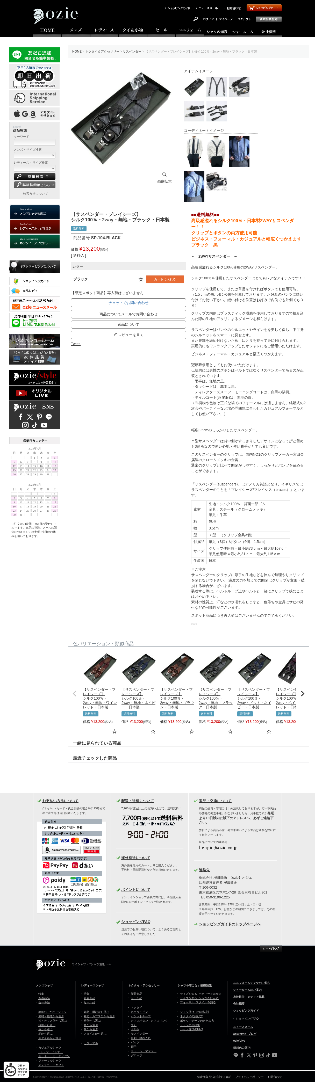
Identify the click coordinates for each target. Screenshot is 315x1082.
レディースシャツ (92, 985)
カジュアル (91, 1043)
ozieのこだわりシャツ (52, 1011)
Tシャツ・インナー (50, 1052)
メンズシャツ (44, 985)
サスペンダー (132, 51)
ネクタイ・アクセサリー (144, 985)
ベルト (135, 1029)
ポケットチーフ (141, 1016)
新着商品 (44, 998)
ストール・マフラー (143, 1050)
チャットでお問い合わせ (128, 303)
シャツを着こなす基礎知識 (194, 985)
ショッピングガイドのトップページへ (230, 924)
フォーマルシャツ (49, 1060)
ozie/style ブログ (244, 1033)
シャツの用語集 (190, 1025)
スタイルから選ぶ (49, 1038)
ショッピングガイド (246, 1010)
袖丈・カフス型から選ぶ (99, 1016)
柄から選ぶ (45, 1033)
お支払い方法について (60, 801)
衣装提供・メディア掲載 (248, 996)
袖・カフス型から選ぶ (52, 1020)
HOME (77, 51)
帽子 (134, 1046)
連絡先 (204, 870)
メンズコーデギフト (51, 1064)
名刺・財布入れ (141, 1038)
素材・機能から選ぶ (51, 1016)
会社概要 (239, 1003)
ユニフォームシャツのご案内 (251, 982)
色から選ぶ (45, 1029)
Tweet (76, 344)
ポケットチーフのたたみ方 (197, 1020)
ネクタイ (136, 1007)
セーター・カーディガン (54, 1056)
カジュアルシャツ (49, 1047)
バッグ (135, 1042)
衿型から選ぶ (46, 1025)
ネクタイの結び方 (191, 1016)
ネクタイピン (139, 1011)
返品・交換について (215, 801)
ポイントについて (135, 890)
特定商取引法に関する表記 (214, 1076)
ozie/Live (239, 1040)
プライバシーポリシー (249, 1076)
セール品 (44, 1002)
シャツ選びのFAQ (191, 1029)
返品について (128, 324)
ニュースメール (243, 1026)
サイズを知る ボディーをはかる (200, 993)
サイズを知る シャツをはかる (199, 998)
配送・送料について (137, 801)
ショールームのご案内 (247, 989)
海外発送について (135, 858)
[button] (74, 693)
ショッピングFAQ (136, 922)
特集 (41, 993)
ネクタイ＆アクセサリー (102, 51)
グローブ (136, 1055)
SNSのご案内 (241, 1047)
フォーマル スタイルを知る (198, 1002)
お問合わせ (275, 1076)
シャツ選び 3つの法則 (194, 1011)
